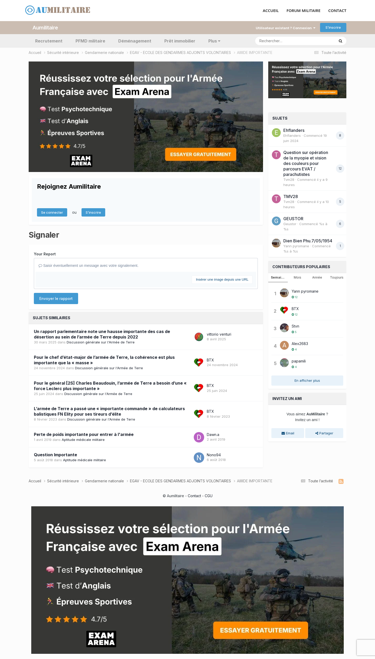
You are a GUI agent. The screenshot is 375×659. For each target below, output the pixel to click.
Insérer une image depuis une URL (222, 279)
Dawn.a (213, 434)
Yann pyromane (296, 246)
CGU (209, 496)
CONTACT (337, 10)
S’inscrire (333, 27)
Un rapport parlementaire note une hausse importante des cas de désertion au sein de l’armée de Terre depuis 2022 (102, 334)
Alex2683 (300, 343)
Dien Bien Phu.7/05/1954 (307, 240)
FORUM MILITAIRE (303, 10)
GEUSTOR (293, 218)
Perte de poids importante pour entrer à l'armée (84, 434)
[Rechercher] (280, 40)
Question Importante (55, 454)
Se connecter (52, 212)
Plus (214, 40)
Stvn (295, 326)
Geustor (289, 224)
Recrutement (49, 40)
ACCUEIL (271, 10)
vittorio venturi (219, 334)
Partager (324, 433)
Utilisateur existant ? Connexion (285, 28)
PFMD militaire (90, 40)
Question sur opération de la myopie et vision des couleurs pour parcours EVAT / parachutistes (305, 163)
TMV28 (290, 196)
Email (288, 433)
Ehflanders (293, 130)
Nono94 (214, 454)
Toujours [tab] (336, 277)
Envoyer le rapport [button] (56, 298)
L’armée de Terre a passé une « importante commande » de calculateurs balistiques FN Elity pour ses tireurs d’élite (109, 411)
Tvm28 (288, 179)
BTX (210, 360)
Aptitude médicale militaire (83, 440)
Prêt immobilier (179, 40)
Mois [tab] (297, 277)
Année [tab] (317, 277)
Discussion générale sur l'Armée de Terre (101, 342)
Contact (194, 496)
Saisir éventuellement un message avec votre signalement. (89, 265)
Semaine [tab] (278, 277)
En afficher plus (307, 380)
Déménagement (134, 40)
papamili (299, 361)
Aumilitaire (45, 27)
